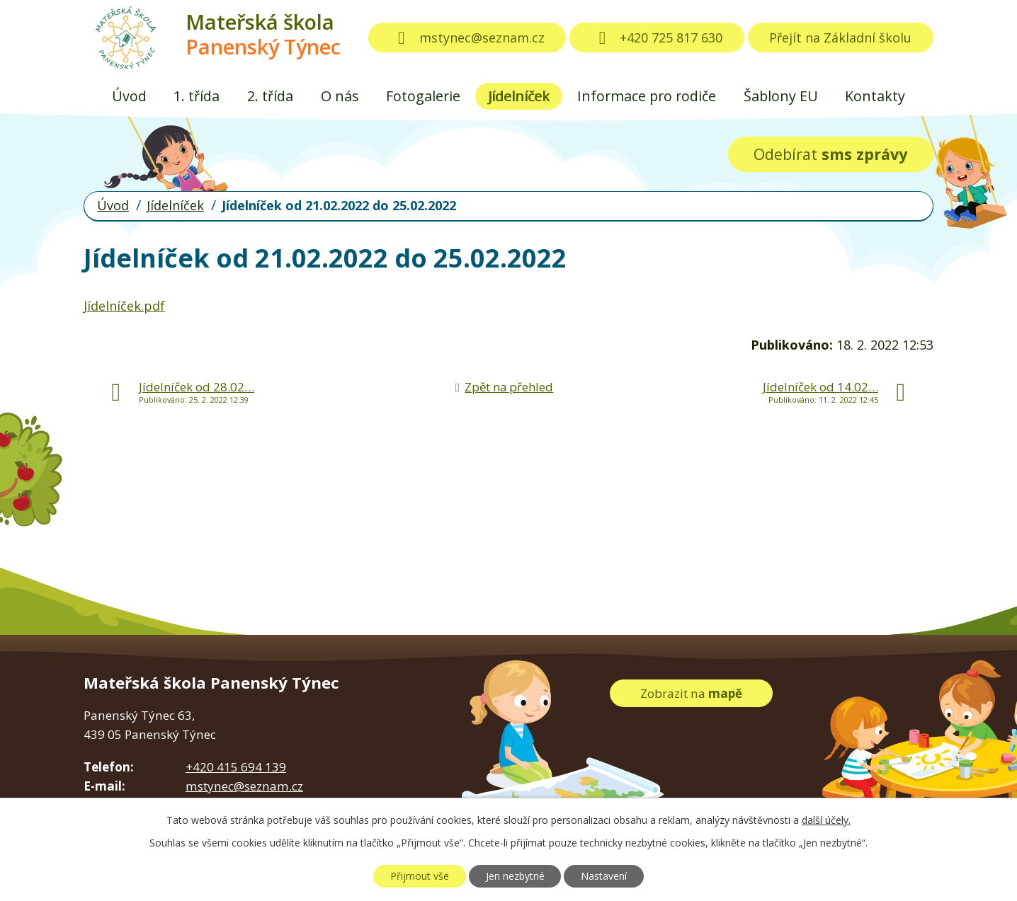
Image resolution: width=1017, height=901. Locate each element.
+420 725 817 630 (657, 37)
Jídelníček (519, 95)
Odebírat (830, 154)
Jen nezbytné (515, 876)
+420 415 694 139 (236, 767)
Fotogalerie (423, 95)
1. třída (197, 95)
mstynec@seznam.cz (467, 37)
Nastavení (604, 876)
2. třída (270, 95)
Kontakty (875, 95)
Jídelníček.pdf (124, 305)
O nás (340, 95)
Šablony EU (781, 95)
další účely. (826, 820)
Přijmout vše (419, 876)
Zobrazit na (691, 693)
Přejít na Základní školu (840, 37)
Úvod (129, 95)
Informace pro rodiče (646, 95)
